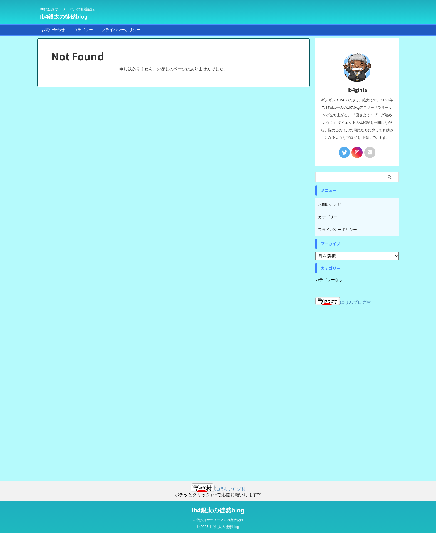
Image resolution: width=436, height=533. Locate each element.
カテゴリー (83, 30)
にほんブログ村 (343, 300)
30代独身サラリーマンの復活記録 (218, 518)
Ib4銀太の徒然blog (64, 17)
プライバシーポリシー (120, 30)
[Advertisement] (357, 387)
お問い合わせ (53, 30)
